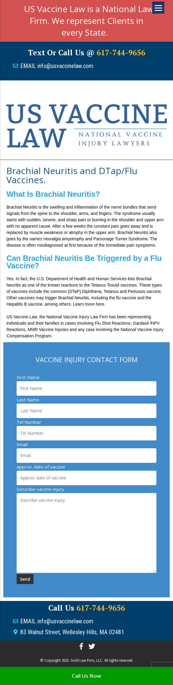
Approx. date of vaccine (41, 467)
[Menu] (158, 8)
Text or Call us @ (86, 52)
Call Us (86, 608)
